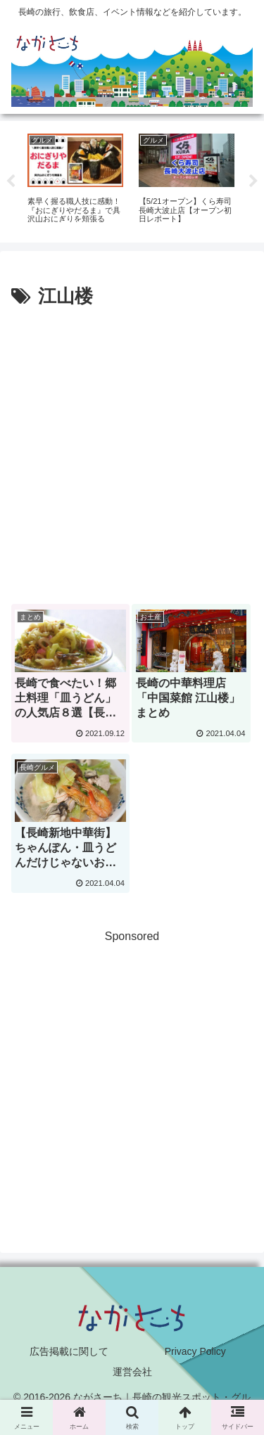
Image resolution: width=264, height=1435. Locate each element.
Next (253, 181)
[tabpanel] (75, 179)
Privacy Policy (195, 1351)
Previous (11, 181)
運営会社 (132, 1371)
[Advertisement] (132, 452)
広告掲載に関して (69, 1351)
